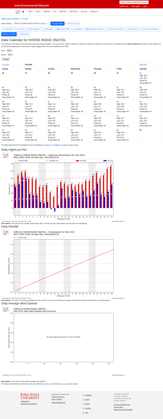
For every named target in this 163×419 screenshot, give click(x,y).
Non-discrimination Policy (122, 405)
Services (84, 11)
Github (86, 404)
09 (3, 101)
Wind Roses (132, 29)
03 (26, 87)
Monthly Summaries (94, 29)
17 (26, 116)
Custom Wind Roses (150, 29)
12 (72, 101)
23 (3, 130)
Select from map (74, 23)
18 (49, 116)
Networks (62, 11)
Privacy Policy (118, 407)
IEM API (32, 145)
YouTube (87, 408)
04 (49, 87)
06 (95, 87)
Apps (30, 11)
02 (3, 87)
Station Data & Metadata (10, 19)
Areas (38, 11)
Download (23, 34)
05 (72, 87)
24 (26, 130)
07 (118, 87)
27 (95, 130)
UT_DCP (25, 19)
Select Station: (6, 23)
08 (141, 87)
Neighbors (78, 29)
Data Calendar (9, 34)
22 (141, 116)
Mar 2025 (143, 64)
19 (72, 116)
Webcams (94, 11)
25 (49, 130)
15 (141, 101)
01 (141, 73)
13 (95, 101)
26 (72, 130)
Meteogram (48, 29)
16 (3, 116)
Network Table (63, 29)
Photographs (34, 29)
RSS (85, 413)
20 (95, 116)
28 (118, 130)
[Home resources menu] (24, 11)
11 (49, 101)
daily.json (48, 145)
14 (118, 101)
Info (54, 11)
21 (118, 116)
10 (26, 101)
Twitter (86, 400)
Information (8, 29)
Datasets (46, 11)
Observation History (115, 29)
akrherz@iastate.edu (58, 402)
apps (145, 6)
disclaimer (136, 6)
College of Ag (25, 401)
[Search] (134, 2)
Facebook (87, 395)
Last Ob (20, 29)
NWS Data (73, 11)
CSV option (63, 145)
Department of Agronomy (29, 404)
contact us (123, 6)
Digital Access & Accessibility (123, 409)
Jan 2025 (5, 64)
